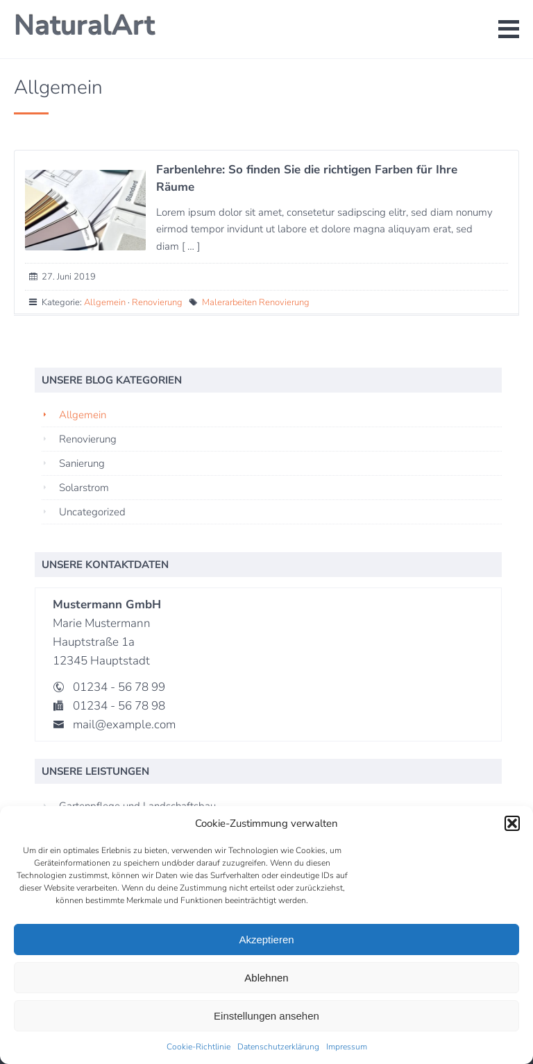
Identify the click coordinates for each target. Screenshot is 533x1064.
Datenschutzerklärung (278, 1046)
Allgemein (105, 302)
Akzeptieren (266, 939)
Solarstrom (84, 488)
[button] (512, 823)
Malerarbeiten (229, 302)
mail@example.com (124, 724)
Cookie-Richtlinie (198, 1046)
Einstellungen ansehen (266, 1016)
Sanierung (82, 463)
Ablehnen (266, 978)
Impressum (346, 1046)
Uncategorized (92, 512)
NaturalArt (84, 25)
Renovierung (157, 302)
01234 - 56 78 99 (119, 687)
